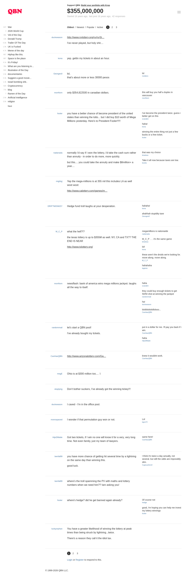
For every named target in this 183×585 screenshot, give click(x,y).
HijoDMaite (146, 341)
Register (80, 560)
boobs (144, 163)
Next (10, 106)
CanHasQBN (147, 312)
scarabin (145, 119)
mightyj (59, 181)
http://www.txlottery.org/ (80, 247)
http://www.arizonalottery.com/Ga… (86, 356)
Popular (90, 27)
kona (60, 58)
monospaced (56, 419)
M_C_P (59, 231)
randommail (146, 297)
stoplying (58, 389)
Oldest (70, 27)
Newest (80, 27)
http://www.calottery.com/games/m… (87, 190)
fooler (59, 113)
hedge (144, 502)
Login (69, 560)
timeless (145, 155)
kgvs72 (145, 422)
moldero (145, 76)
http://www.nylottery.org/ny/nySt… (85, 37)
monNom (58, 92)
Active (100, 27)
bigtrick (145, 268)
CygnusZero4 (147, 465)
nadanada (57, 153)
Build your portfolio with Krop (95, 5)
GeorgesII (58, 73)
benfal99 (58, 456)
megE (59, 374)
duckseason (57, 37)
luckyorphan (56, 529)
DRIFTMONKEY (55, 206)
